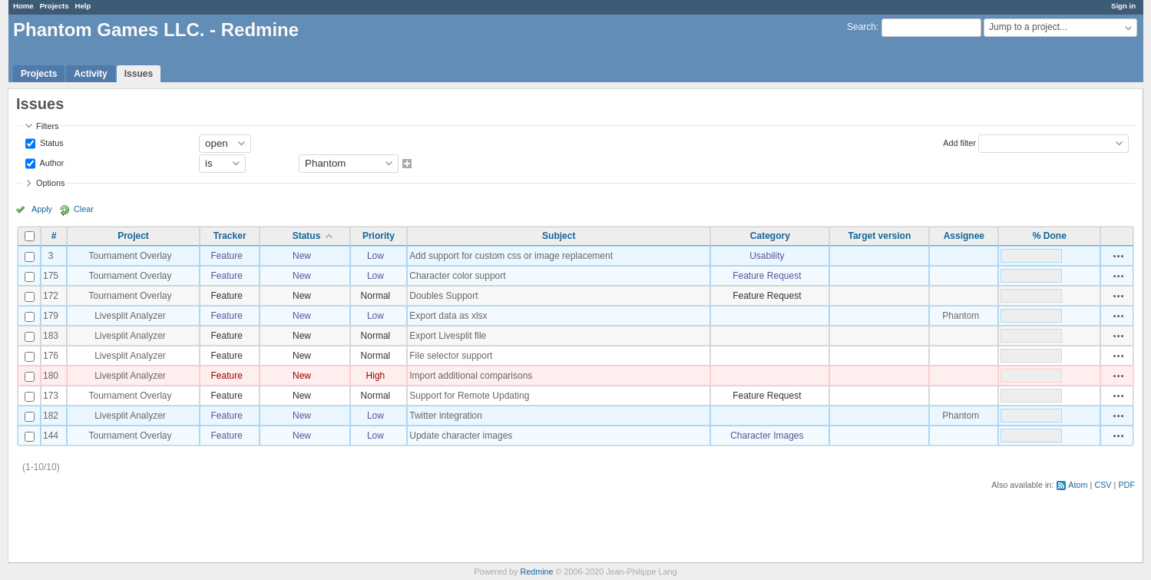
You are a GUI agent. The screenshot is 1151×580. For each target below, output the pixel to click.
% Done (1050, 235)
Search (861, 27)
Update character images (460, 435)
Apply (41, 209)
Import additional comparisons (470, 375)
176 (50, 355)
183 (50, 335)
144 (50, 435)
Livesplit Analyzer (130, 315)
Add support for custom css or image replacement (511, 255)
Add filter (959, 142)
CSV (1102, 484)
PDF (1126, 484)
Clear (84, 209)
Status (51, 142)
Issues (138, 73)
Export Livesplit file (447, 335)
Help (83, 6)
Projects (54, 6)
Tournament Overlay (129, 255)
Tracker (229, 235)
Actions (1119, 256)
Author (51, 162)
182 (50, 415)
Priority (378, 235)
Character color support (457, 275)
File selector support (450, 355)
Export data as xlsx (448, 315)
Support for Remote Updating (469, 395)
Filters (47, 126)
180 (50, 375)
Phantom (960, 315)
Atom (1077, 484)
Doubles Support (443, 295)
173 (50, 395)
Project (133, 235)
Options (50, 182)
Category (770, 235)
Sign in (1123, 6)
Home (23, 6)
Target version (879, 235)
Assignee (964, 235)
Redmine (536, 571)
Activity (90, 73)
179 (50, 315)
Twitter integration (445, 415)
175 (50, 275)
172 (50, 295)
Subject (558, 235)
